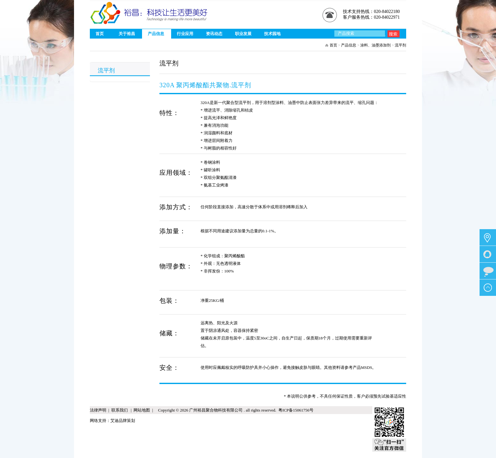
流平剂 (400, 45)
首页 (333, 45)
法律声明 (98, 410)
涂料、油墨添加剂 (375, 45)
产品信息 (348, 45)
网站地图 (141, 410)
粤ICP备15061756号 (294, 410)
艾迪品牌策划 (122, 420)
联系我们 (120, 410)
